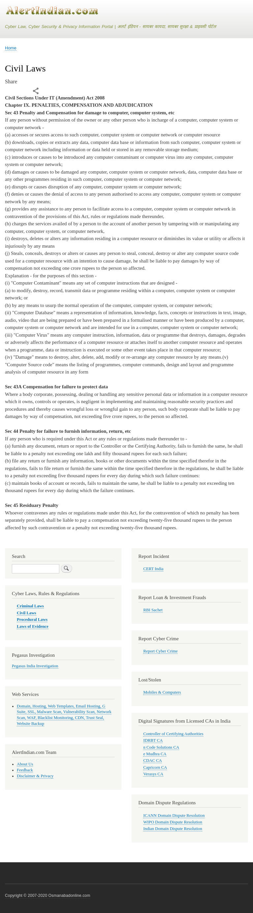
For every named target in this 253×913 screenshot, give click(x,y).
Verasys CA (153, 774)
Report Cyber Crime (160, 651)
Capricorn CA (155, 767)
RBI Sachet (153, 610)
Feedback (25, 770)
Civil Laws (26, 613)
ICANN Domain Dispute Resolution (174, 815)
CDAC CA (152, 760)
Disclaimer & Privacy (35, 776)
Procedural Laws (32, 619)
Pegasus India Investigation (35, 666)
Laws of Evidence (32, 626)
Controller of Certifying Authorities (173, 734)
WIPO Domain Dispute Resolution (172, 822)
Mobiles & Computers (162, 692)
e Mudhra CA (154, 754)
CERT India (153, 569)
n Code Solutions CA (161, 747)
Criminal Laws (30, 606)
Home (10, 47)
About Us (25, 764)
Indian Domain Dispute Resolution (172, 828)
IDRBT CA (153, 740)
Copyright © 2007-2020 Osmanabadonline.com (47, 895)
